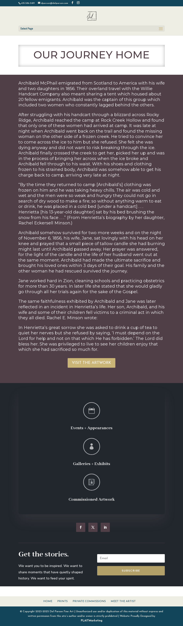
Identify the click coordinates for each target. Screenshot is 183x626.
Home (47, 601)
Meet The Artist (123, 601)
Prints (62, 601)
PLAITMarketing (91, 620)
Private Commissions (89, 601)
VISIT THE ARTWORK (91, 363)
